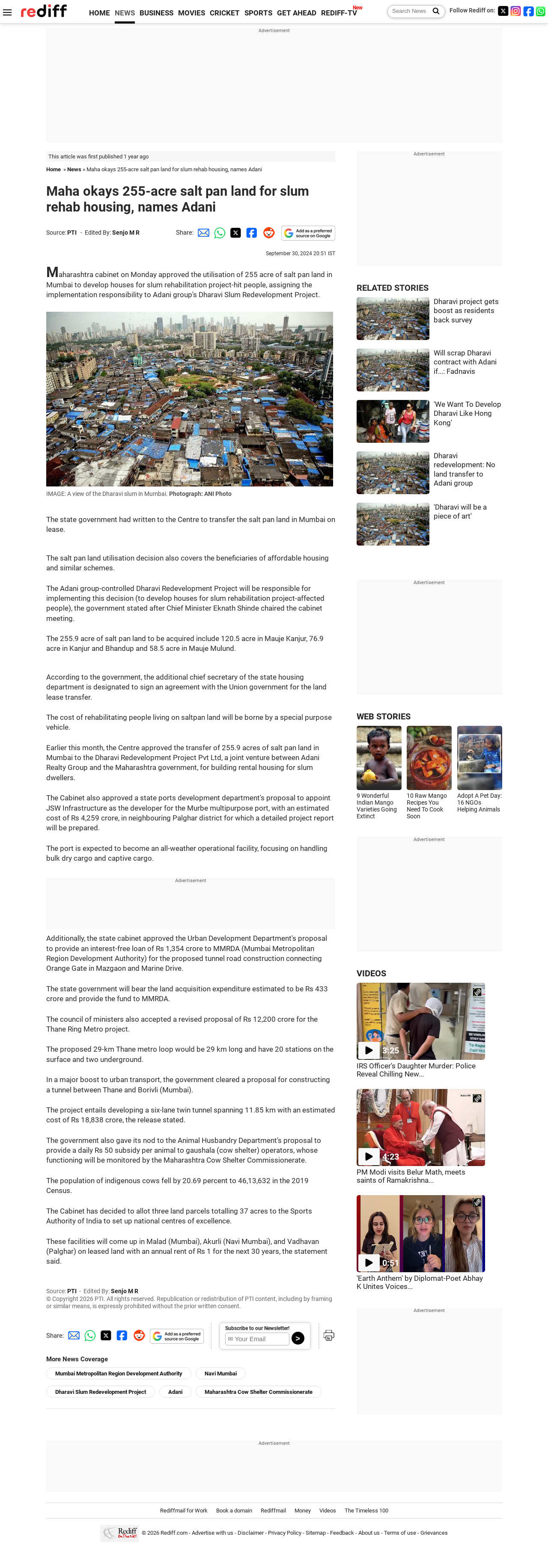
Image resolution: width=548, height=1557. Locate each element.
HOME (99, 13)
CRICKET (225, 13)
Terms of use (400, 1533)
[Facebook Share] (251, 232)
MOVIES (191, 13)
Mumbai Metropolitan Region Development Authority (118, 1373)
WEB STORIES (384, 717)
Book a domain (234, 1510)
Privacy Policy (284, 1533)
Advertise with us (212, 1533)
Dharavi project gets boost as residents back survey (466, 311)
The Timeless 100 (366, 1510)
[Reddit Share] (267, 232)
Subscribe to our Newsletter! (257, 1328)
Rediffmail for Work (184, 1510)
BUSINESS (156, 13)
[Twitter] (503, 11)
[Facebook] (528, 11)
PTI (72, 232)
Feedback (342, 1533)
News (74, 169)
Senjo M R (126, 232)
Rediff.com (174, 1533)
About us (369, 1533)
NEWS (125, 13)
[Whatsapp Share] (218, 232)
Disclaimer (251, 1533)
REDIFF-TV (339, 13)
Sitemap (316, 1533)
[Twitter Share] (234, 232)
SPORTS (258, 13)
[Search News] (433, 11)
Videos (327, 1510)
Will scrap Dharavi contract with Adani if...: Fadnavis (465, 362)
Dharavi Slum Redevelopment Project (100, 1392)
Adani (175, 1392)
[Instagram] (515, 11)
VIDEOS (371, 973)
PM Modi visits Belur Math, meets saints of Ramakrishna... (411, 1176)
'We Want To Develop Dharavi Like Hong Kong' (467, 413)
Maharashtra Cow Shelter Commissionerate (259, 1392)
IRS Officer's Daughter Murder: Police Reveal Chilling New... (416, 1070)
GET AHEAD (296, 13)
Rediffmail (273, 1510)
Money (303, 1510)
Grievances (434, 1533)
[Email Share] (202, 232)
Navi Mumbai (221, 1373)
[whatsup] (541, 11)
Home (53, 169)
